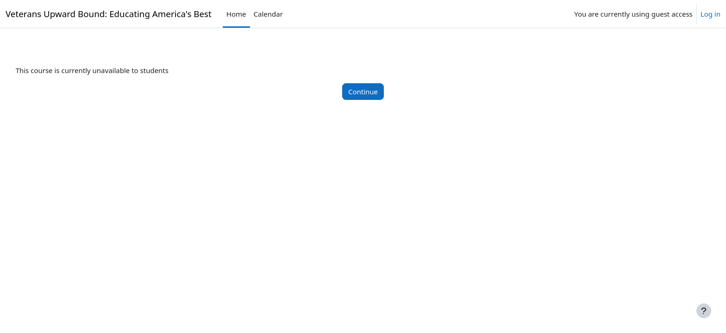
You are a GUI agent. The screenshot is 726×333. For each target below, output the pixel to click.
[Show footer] (703, 310)
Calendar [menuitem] (268, 13)
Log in (710, 13)
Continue (363, 91)
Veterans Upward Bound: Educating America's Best (109, 13)
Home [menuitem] (236, 13)
